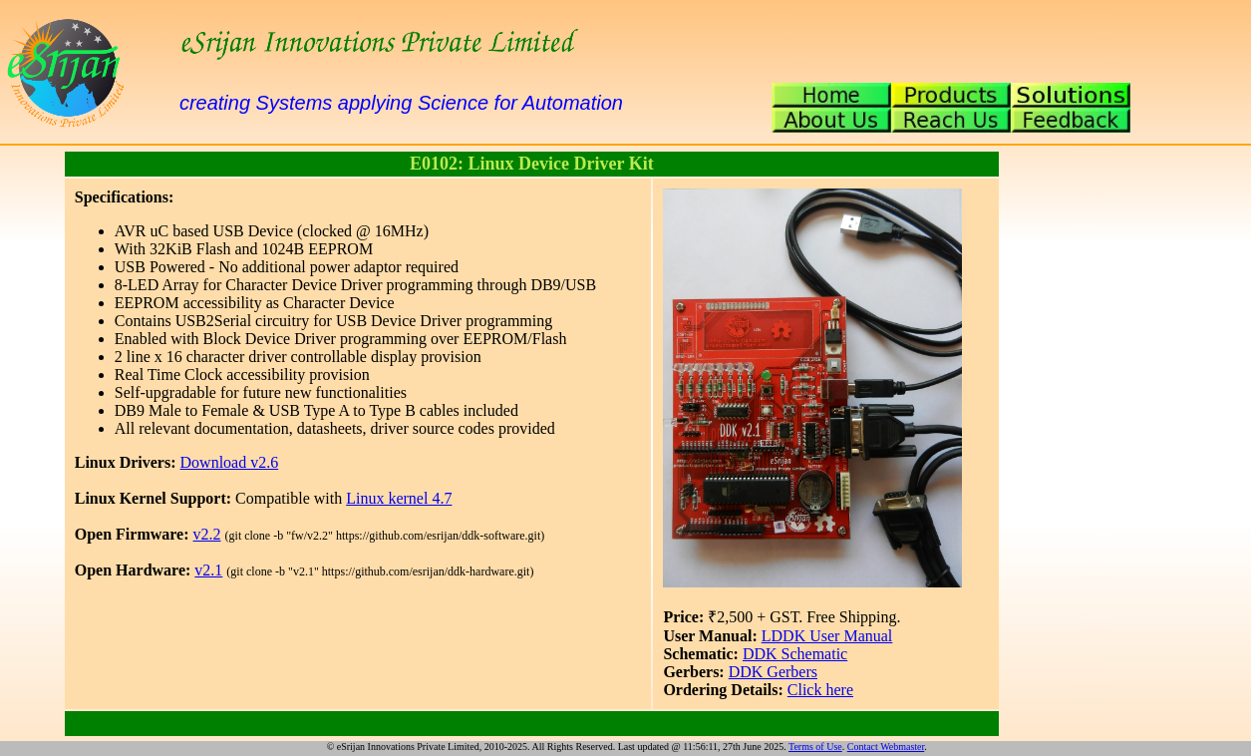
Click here (820, 689)
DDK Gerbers (773, 671)
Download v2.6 (229, 462)
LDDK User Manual (827, 635)
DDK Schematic (795, 653)
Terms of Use (815, 746)
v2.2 (207, 534)
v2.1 (208, 570)
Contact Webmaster (886, 746)
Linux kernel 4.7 (399, 498)
